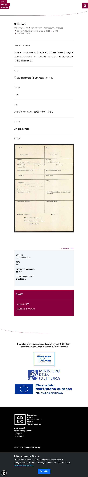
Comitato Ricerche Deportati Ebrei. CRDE (33, 31)
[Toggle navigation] (85, 5)
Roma (17, 94)
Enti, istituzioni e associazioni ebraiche (47, 28)
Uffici (55, 31)
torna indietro (67, 248)
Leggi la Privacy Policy (23, 465)
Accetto (44, 471)
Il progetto (18, 433)
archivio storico (21, 28)
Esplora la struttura (25, 309)
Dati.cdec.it (19, 436)
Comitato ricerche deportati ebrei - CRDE (33, 112)
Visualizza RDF (23, 304)
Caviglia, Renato (21, 129)
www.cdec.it (19, 428)
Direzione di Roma (24, 34)
